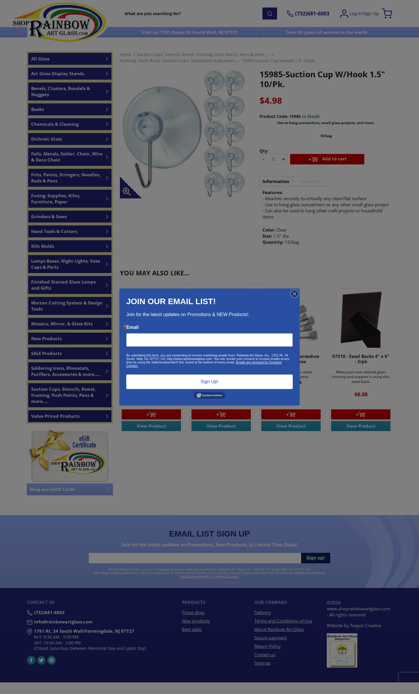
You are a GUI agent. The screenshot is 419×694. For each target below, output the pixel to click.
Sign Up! (209, 381)
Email (132, 327)
